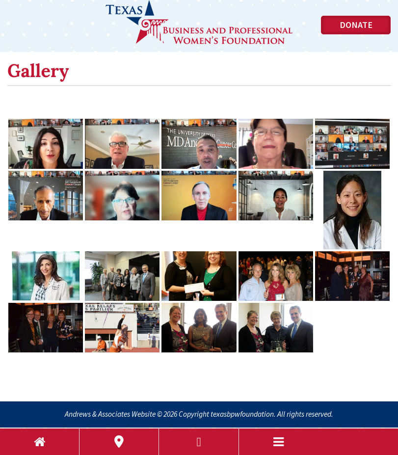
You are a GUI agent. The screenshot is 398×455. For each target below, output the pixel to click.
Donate (356, 24)
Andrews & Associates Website (110, 414)
